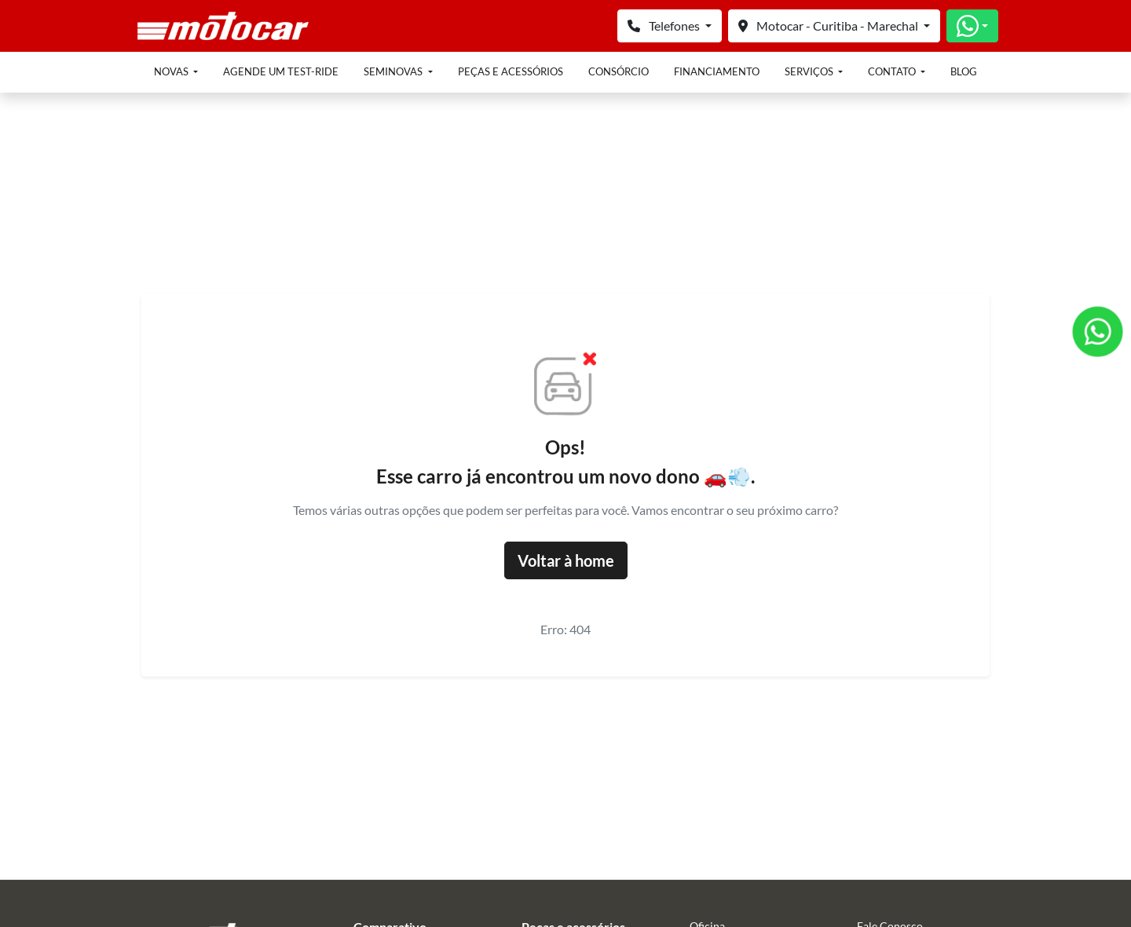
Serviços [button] (810, 71)
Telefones (665, 25)
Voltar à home (566, 560)
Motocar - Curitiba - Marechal (829, 25)
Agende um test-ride (281, 71)
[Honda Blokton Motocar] (223, 23)
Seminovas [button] (394, 71)
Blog (963, 71)
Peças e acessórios (510, 71)
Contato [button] (893, 71)
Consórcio (618, 71)
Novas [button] (172, 71)
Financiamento (716, 71)
